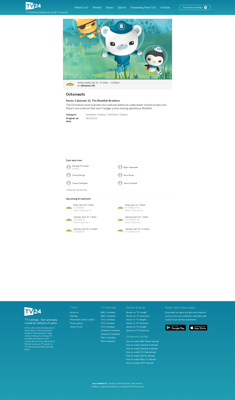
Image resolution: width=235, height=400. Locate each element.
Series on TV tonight (136, 319)
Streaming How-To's (143, 7)
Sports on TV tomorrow (137, 330)
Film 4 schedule (108, 337)
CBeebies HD (87, 85)
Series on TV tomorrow (137, 323)
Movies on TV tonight (136, 312)
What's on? (81, 7)
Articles (165, 7)
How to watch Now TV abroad (141, 359)
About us (74, 312)
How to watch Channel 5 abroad (142, 348)
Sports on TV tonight (136, 326)
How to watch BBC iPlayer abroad (142, 341)
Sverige (112, 383)
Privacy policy (76, 323)
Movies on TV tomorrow (137, 316)
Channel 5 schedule (110, 334)
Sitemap (74, 316)
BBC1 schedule (108, 312)
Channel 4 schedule (110, 330)
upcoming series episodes (42, 347)
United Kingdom (123, 383)
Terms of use (76, 326)
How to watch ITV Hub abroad (141, 352)
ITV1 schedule (108, 319)
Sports (122, 7)
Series (109, 7)
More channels (108, 341)
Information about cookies (82, 319)
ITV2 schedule (108, 323)
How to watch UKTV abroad (139, 363)
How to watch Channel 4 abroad (142, 345)
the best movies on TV (34, 344)
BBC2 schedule (108, 316)
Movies (97, 7)
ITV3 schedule (108, 326)
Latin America (137, 383)
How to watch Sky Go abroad (140, 355)
